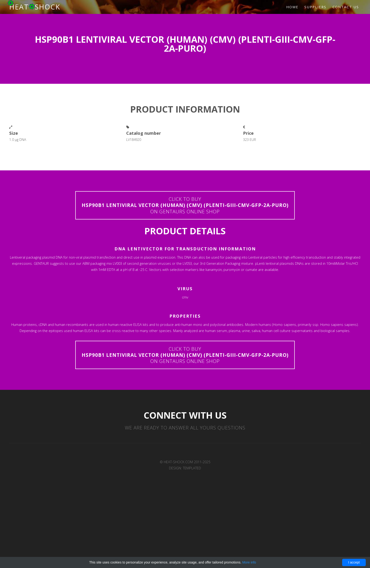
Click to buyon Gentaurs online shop (185, 205)
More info (249, 562)
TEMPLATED (192, 468)
